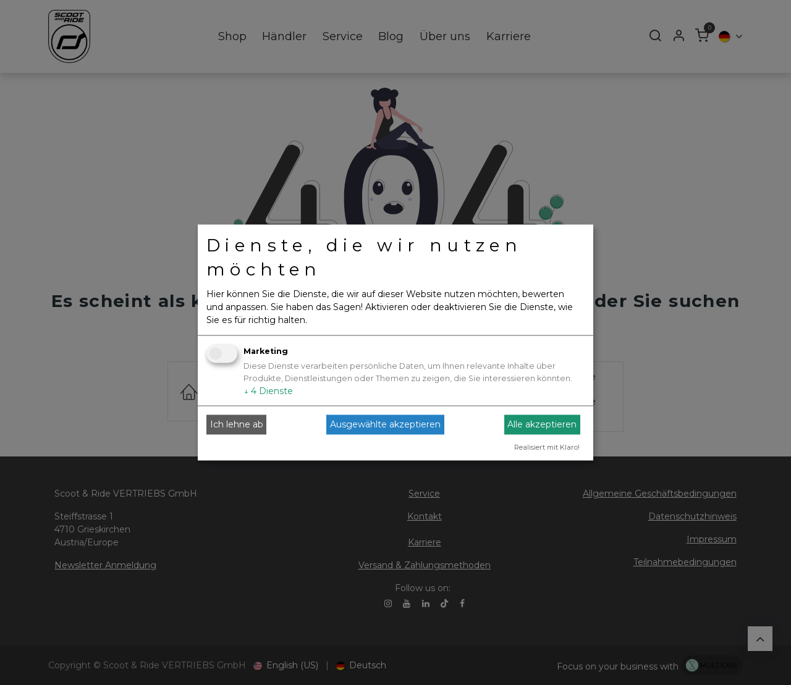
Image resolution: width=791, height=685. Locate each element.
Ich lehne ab (236, 424)
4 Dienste (268, 390)
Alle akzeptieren (542, 424)
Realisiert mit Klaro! (547, 446)
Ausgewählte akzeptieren (385, 424)
